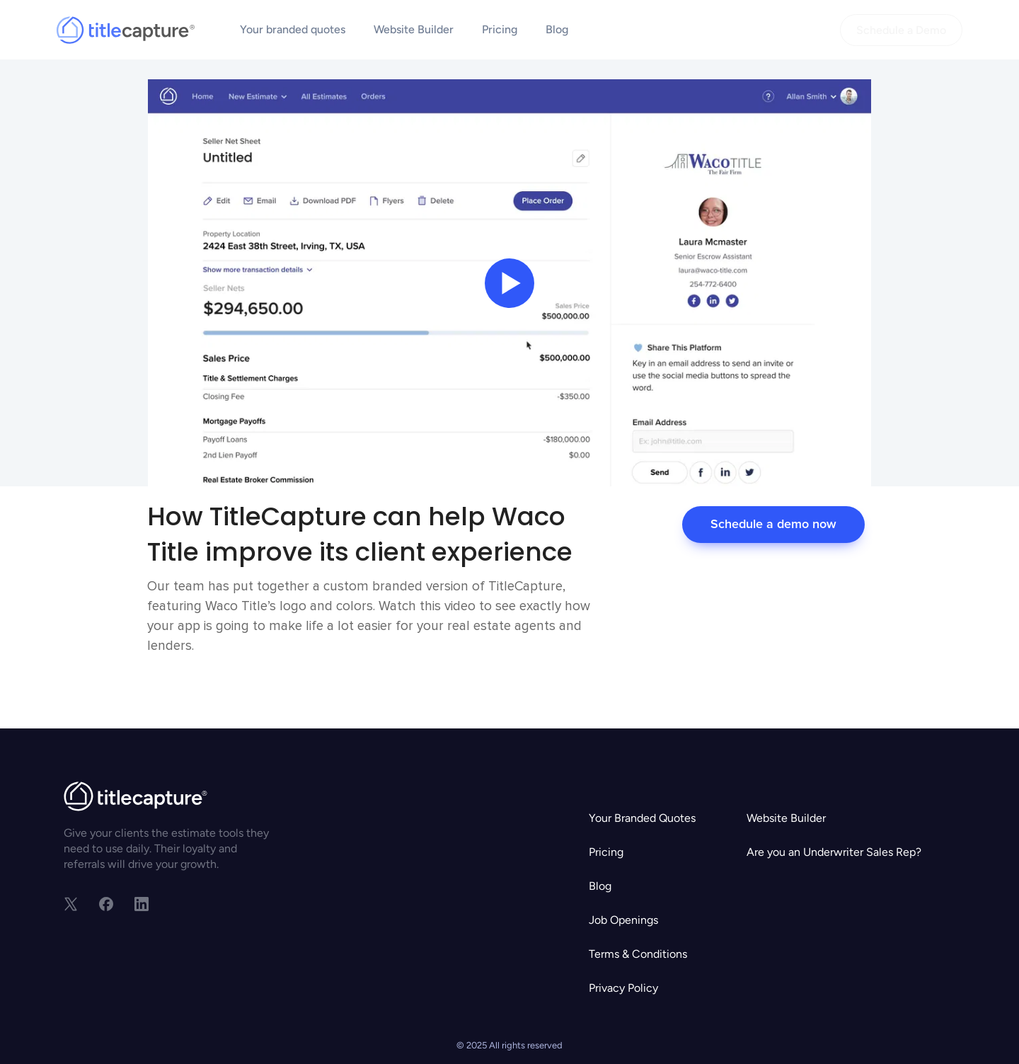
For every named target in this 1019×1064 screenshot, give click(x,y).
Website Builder (414, 29)
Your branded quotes (292, 29)
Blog (557, 29)
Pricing (499, 29)
